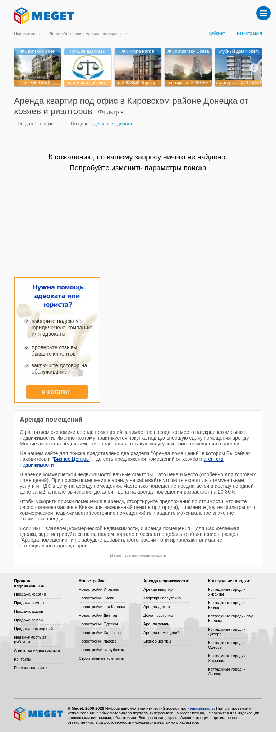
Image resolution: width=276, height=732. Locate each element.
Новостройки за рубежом (102, 650)
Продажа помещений (33, 628)
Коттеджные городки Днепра (226, 631)
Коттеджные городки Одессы (226, 644)
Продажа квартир (30, 594)
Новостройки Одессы (98, 624)
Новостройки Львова (97, 641)
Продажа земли (28, 620)
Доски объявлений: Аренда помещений (86, 34)
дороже (125, 123)
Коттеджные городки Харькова (226, 658)
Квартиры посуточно (162, 598)
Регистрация (249, 33)
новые (47, 123)
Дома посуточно (158, 615)
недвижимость (152, 555)
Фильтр (111, 112)
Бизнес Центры (72, 459)
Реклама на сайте (30, 668)
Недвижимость (27, 34)
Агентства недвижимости (37, 650)
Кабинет (216, 33)
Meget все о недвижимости (39, 714)
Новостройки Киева (96, 598)
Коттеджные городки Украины (226, 591)
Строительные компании (101, 658)
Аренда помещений (161, 632)
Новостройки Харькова (100, 632)
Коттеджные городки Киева (226, 605)
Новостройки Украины (99, 589)
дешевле (103, 123)
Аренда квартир (157, 589)
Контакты (22, 659)
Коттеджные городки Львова (226, 671)
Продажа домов (28, 611)
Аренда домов (156, 606)
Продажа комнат (29, 603)
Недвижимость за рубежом (30, 639)
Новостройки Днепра (98, 615)
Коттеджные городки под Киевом (230, 618)
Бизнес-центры (157, 641)
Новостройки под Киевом (102, 606)
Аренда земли (156, 624)
